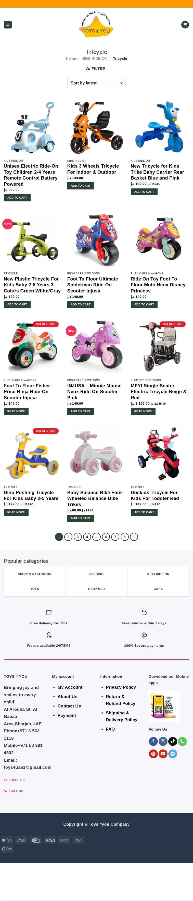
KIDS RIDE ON (95, 58)
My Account (70, 687)
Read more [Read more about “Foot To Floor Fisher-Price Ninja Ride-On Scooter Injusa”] (16, 411)
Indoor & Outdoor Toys (106, 889)
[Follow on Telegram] (172, 753)
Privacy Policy (121, 687)
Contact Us (69, 706)
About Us (67, 696)
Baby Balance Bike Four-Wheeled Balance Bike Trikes (95, 498)
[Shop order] (96, 83)
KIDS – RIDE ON (79, 892)
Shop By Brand (143, 889)
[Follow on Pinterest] (153, 753)
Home (71, 58)
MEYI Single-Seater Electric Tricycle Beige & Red (159, 391)
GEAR (24, 889)
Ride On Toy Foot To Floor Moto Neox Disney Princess (158, 284)
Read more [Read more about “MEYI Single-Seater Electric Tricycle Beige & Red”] (143, 411)
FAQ (110, 729)
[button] (8, 25)
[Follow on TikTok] (172, 741)
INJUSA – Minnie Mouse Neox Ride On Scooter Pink (94, 391)
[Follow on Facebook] (153, 741)
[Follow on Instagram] (163, 741)
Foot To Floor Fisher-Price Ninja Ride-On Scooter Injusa (28, 391)
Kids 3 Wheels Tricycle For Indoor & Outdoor (93, 169)
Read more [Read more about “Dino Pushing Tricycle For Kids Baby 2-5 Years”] (16, 512)
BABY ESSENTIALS (66, 889)
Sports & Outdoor (110, 892)
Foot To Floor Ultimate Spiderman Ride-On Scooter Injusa (92, 284)
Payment (67, 715)
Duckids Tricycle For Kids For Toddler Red (155, 495)
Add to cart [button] (17, 197)
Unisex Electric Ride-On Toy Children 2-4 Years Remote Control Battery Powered (31, 175)
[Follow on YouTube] (163, 753)
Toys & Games (172, 889)
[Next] (134, 537)
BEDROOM (40, 889)
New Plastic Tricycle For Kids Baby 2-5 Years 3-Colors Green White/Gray (32, 284)
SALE (12, 889)
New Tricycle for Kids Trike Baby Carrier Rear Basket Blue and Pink (157, 172)
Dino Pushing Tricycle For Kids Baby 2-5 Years (31, 495)
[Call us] (182, 741)
